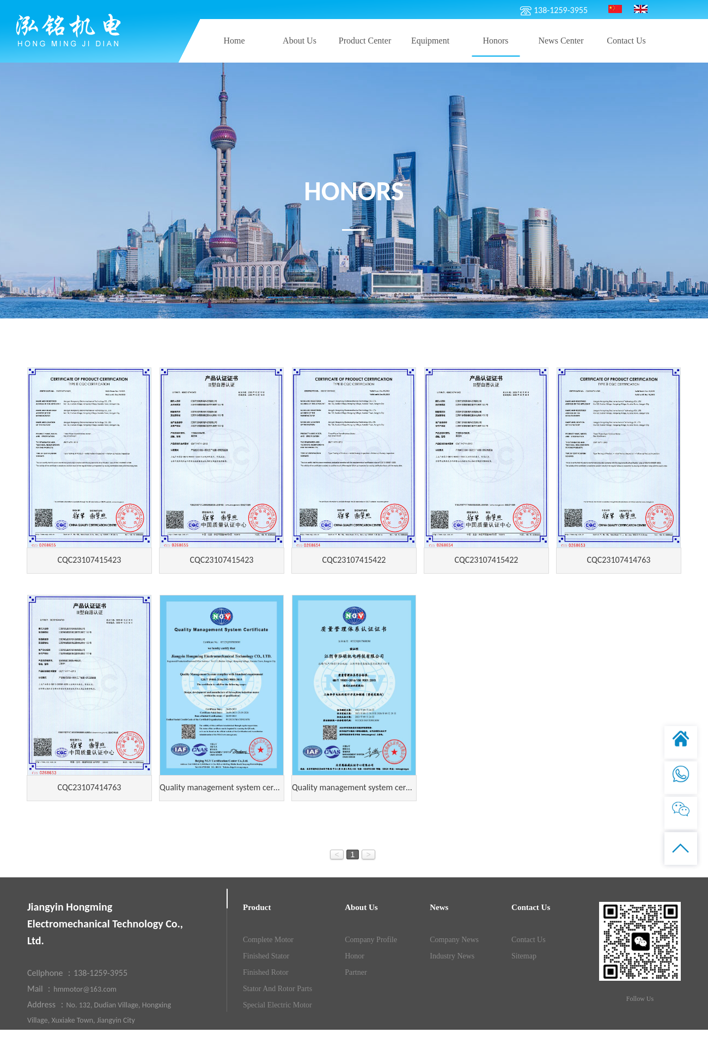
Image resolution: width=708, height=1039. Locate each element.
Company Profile (371, 940)
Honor (354, 956)
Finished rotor (266, 972)
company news (454, 940)
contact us (528, 940)
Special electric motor (277, 1005)
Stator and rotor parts (277, 989)
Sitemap (523, 956)
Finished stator (266, 956)
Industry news (452, 956)
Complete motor (268, 940)
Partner (356, 972)
